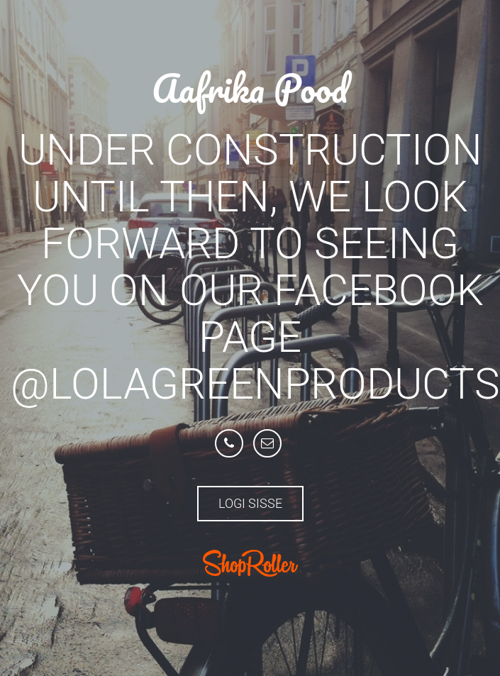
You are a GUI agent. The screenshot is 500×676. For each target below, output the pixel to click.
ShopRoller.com (250, 563)
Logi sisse (250, 503)
